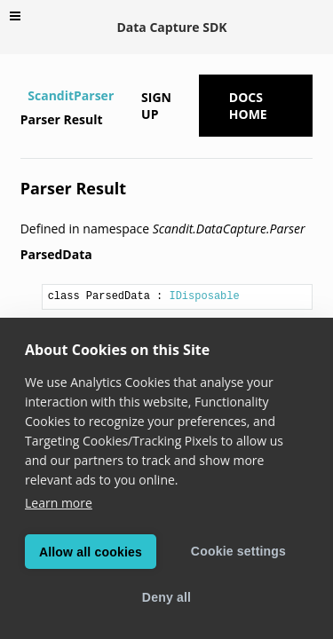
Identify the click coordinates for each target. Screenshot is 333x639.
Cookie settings (238, 551)
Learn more (58, 502)
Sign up (156, 105)
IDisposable (204, 296)
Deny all (166, 597)
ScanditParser (71, 95)
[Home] (22, 95)
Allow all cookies (90, 552)
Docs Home (248, 105)
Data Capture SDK (171, 27)
